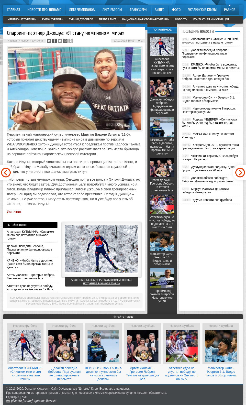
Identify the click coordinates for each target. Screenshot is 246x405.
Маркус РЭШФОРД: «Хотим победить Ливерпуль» (205, 190)
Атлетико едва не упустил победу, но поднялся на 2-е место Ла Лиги (30, 287)
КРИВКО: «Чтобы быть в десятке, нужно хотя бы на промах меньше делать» (30, 264)
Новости (181, 19)
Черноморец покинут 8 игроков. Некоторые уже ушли (162, 296)
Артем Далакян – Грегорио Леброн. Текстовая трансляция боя (31, 276)
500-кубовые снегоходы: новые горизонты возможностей (45, 297)
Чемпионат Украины (22, 19)
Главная (12, 40)
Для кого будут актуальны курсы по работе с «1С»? (88, 300)
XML (25, 397)
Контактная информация (211, 19)
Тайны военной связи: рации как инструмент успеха (91, 303)
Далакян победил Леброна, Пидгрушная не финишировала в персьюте (29, 249)
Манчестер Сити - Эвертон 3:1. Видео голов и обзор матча (162, 259)
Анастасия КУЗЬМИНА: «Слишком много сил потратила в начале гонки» (30, 235)
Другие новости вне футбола (212, 200)
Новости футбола (32, 40)
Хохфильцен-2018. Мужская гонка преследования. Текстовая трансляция (210, 146)
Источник (14, 212)
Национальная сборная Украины (145, 19)
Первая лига (107, 19)
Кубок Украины (52, 19)
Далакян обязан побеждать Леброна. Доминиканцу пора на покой (207, 179)
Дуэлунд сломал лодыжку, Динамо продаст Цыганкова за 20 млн (210, 168)
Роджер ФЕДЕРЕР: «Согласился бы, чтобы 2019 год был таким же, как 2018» (209, 123)
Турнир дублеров (81, 19)
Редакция (12, 397)
